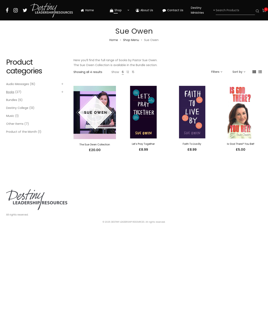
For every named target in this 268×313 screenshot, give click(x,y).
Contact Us (172, 10)
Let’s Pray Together (143, 144)
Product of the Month (21, 132)
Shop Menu (131, 40)
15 (133, 72)
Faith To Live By (192, 144)
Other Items (14, 124)
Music (10, 116)
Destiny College (17, 108)
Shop (116, 10)
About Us (144, 10)
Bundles (11, 100)
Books (10, 92)
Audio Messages (17, 84)
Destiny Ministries (197, 10)
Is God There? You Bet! (240, 144)
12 (128, 72)
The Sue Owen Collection (94, 144)
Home (87, 10)
